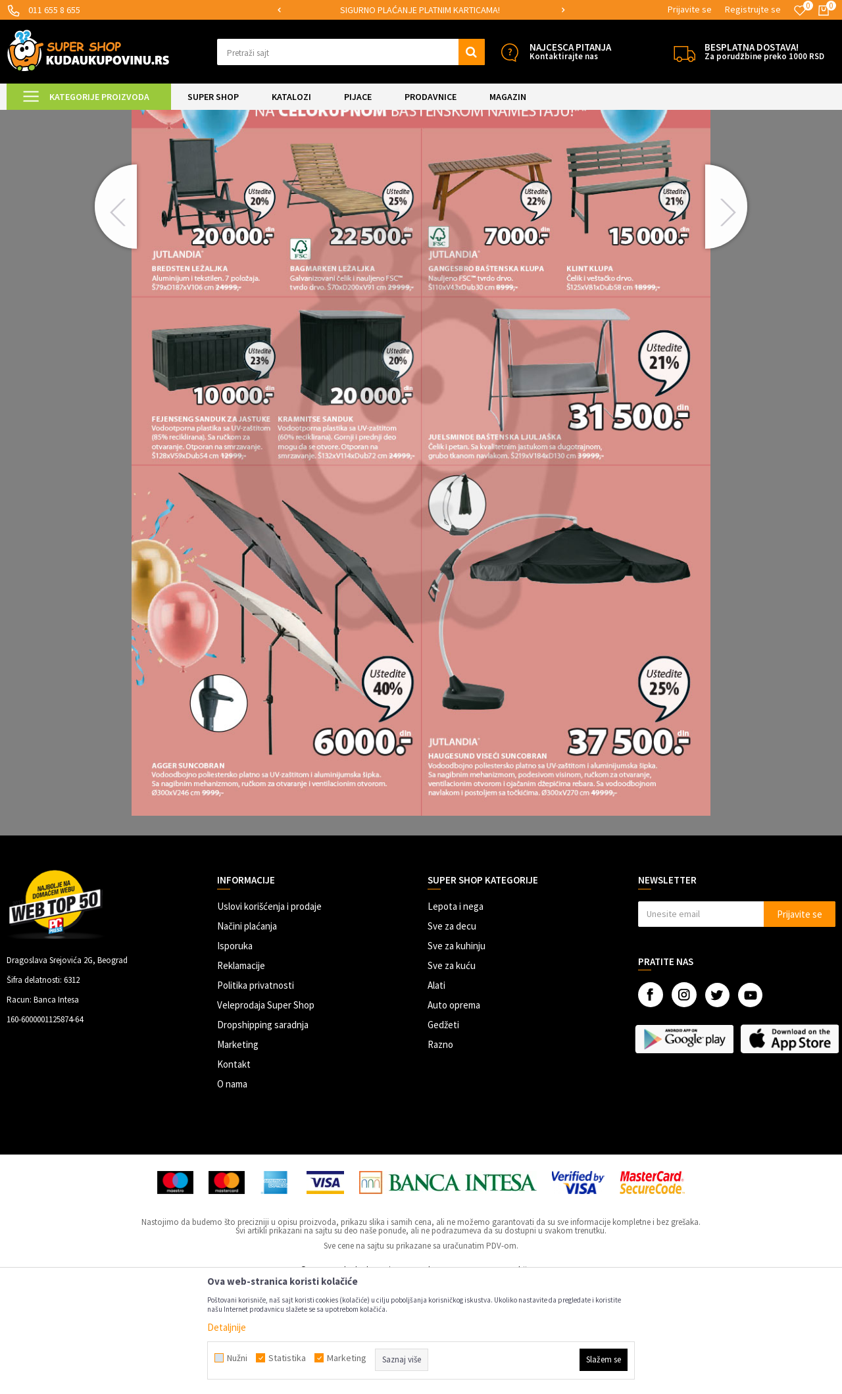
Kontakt (234, 1174)
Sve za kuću (452, 1075)
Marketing (238, 1154)
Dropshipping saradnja (263, 1134)
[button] (351, 52)
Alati (436, 1095)
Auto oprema (454, 1115)
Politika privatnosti (255, 1095)
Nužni (237, 1357)
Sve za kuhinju (456, 1055)
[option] (421, 10)
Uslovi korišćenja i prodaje (269, 1016)
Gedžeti (443, 1134)
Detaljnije (226, 1327)
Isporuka (235, 1055)
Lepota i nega (455, 1016)
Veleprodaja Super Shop (265, 1115)
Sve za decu (452, 1036)
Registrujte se (753, 9)
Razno (440, 1154)
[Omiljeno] (800, 10)
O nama (232, 1194)
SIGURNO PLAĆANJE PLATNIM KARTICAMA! (420, 10)
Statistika (287, 1357)
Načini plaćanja (247, 1036)
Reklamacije (241, 1075)
